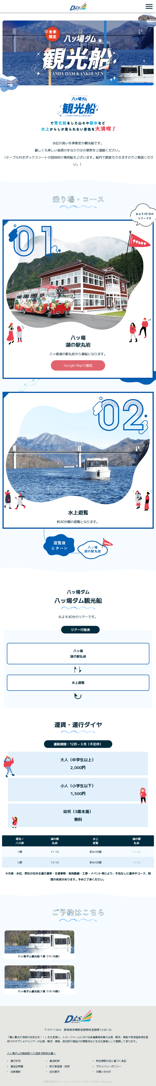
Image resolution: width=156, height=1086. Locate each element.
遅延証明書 (17, 1066)
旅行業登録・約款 (59, 1066)
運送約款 (54, 1061)
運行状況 (16, 1061)
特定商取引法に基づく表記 (111, 1061)
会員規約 (16, 1071)
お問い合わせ (103, 1071)
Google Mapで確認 (78, 365)
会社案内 (54, 1071)
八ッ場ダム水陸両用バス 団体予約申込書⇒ (31, 1053)
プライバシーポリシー (108, 1066)
